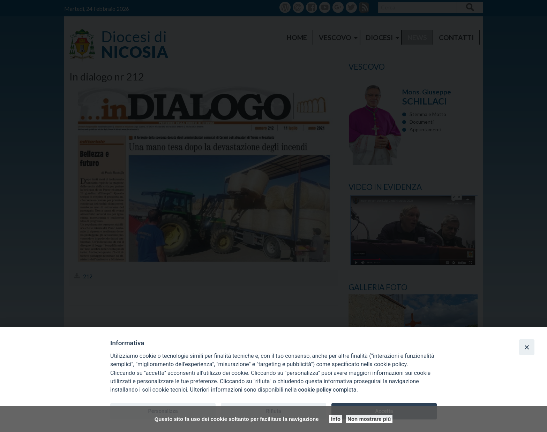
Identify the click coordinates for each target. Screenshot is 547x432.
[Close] (526, 347)
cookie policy (314, 389)
